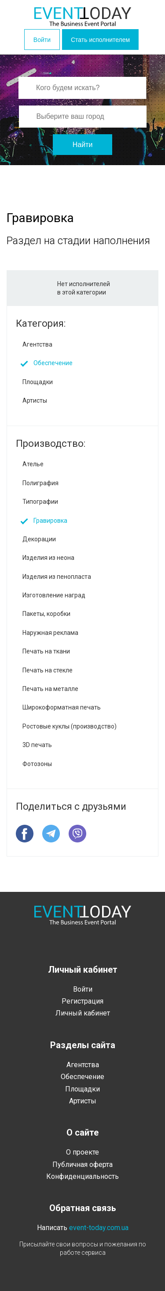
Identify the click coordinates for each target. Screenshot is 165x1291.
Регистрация (82, 1001)
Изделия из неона (48, 557)
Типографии (40, 501)
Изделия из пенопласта (56, 576)
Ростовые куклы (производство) (69, 726)
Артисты (34, 400)
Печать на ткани (46, 651)
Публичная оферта (82, 1164)
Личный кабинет (82, 1013)
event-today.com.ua (98, 1227)
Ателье (33, 464)
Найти (83, 144)
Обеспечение (53, 362)
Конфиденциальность (82, 1176)
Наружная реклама (50, 632)
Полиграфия (40, 483)
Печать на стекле (47, 670)
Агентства (37, 344)
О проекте (82, 1152)
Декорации (39, 539)
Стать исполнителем (100, 39)
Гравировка (50, 520)
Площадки (37, 381)
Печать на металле (50, 688)
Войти (42, 39)
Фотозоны (37, 763)
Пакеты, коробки (46, 613)
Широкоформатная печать (61, 707)
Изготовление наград (53, 595)
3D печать (37, 744)
